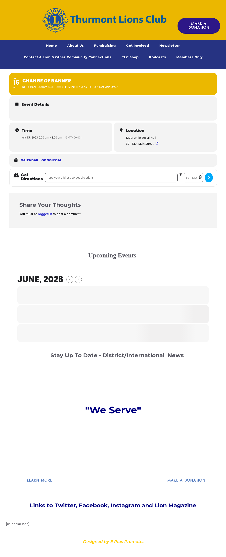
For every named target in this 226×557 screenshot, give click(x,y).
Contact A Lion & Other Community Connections (67, 57)
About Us (75, 45)
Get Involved (137, 45)
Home (51, 45)
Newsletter (169, 45)
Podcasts (157, 57)
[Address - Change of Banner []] (111, 177)
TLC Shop (130, 57)
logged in (45, 214)
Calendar (29, 160)
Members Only (189, 57)
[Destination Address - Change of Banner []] (193, 177)
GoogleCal (51, 160)
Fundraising (105, 45)
